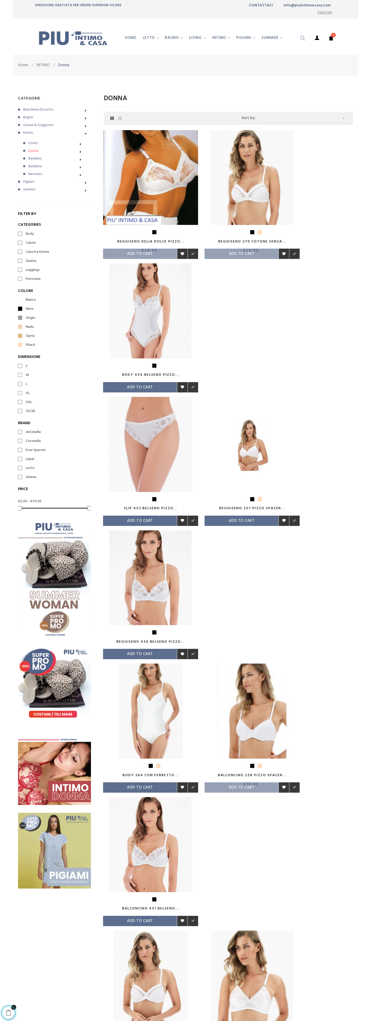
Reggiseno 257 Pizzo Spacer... (228, 342)
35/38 (30, 411)
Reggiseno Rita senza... (228, 577)
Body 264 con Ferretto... (143, 460)
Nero (29, 309)
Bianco (31, 300)
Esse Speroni (35, 450)
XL (28, 393)
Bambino (35, 159)
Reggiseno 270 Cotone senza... (228, 225)
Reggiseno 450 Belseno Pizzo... (314, 342)
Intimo (28, 133)
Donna (33, 151)
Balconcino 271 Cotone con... (142, 577)
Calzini (31, 243)
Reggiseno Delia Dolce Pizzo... (142, 225)
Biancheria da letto (38, 110)
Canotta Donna (37, 252)
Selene (31, 477)
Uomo (33, 143)
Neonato (35, 174)
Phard (30, 345)
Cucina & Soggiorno (38, 125)
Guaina (31, 261)
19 (238, 622)
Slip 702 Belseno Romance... (313, 577)
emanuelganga (124, 1009)
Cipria (30, 336)
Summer (29, 190)
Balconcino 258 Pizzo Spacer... (228, 460)
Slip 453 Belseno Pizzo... (142, 342)
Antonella (33, 432)
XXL (29, 402)
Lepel (30, 459)
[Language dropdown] (325, 13)
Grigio (30, 318)
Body (30, 234)
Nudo (30, 327)
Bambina (34, 166)
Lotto (30, 468)
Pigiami (28, 182)
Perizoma (33, 279)
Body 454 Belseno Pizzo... (313, 225)
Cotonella (33, 441)
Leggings (33, 270)
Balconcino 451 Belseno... (313, 460)
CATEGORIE (29, 98)
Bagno (28, 117)
